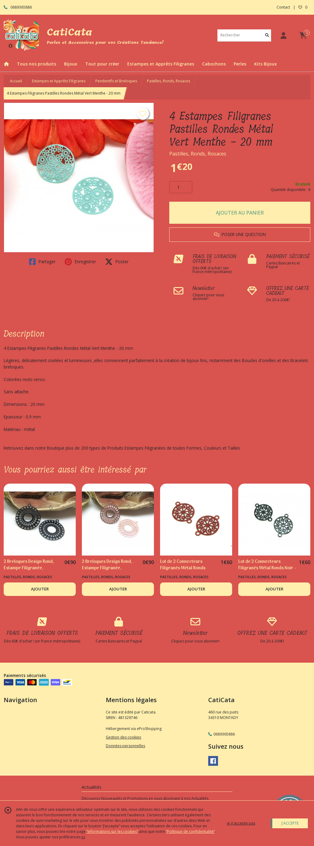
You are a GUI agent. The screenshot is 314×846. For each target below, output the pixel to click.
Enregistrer (80, 261)
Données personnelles (125, 745)
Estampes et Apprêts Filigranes (59, 81)
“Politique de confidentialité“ (190, 831)
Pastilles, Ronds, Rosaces (168, 81)
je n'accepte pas (241, 823)
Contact (283, 7)
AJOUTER (40, 589)
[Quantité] (180, 187)
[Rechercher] (267, 35)
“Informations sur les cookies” (112, 831)
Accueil (16, 81)
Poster (116, 261)
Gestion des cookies (123, 737)
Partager (42, 261)
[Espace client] (283, 35)
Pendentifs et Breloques (116, 81)
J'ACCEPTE (290, 823)
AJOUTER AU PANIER (240, 212)
